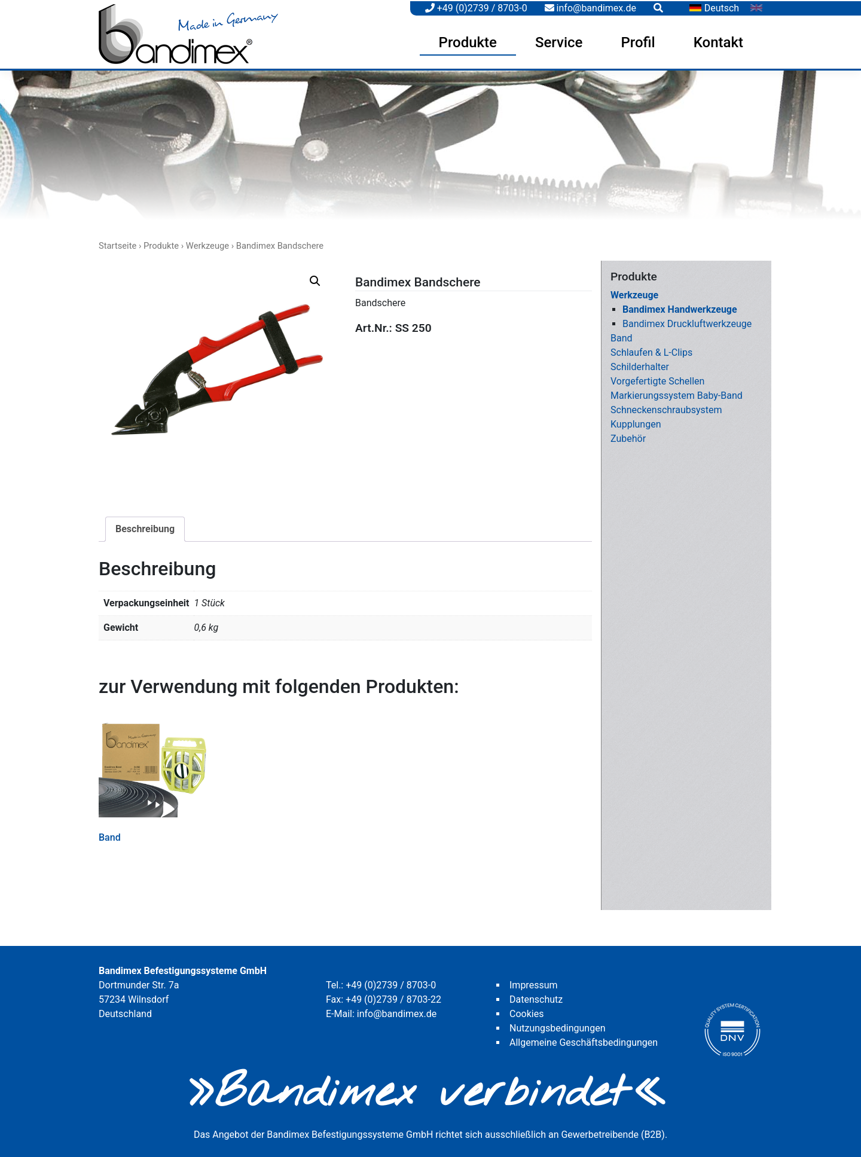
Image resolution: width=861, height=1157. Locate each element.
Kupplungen (635, 422)
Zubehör (628, 436)
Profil (638, 41)
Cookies (526, 1010)
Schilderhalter (639, 364)
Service (559, 41)
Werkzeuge (207, 242)
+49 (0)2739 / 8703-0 (476, 7)
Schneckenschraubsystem (666, 407)
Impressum (533, 982)
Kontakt (718, 41)
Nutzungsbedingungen (557, 1025)
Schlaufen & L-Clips (651, 350)
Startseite (117, 242)
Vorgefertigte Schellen (657, 378)
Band (621, 335)
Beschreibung (145, 526)
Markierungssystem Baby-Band (676, 393)
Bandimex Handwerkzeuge (679, 307)
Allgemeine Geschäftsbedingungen (583, 1039)
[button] (315, 278)
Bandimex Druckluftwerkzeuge (687, 321)
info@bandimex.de (590, 7)
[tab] (145, 526)
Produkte (468, 41)
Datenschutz (536, 996)
